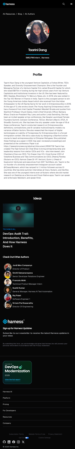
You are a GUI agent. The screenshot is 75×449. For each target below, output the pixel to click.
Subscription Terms (16, 434)
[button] (63, 4)
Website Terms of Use (37, 434)
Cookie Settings (44, 438)
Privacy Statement (55, 434)
